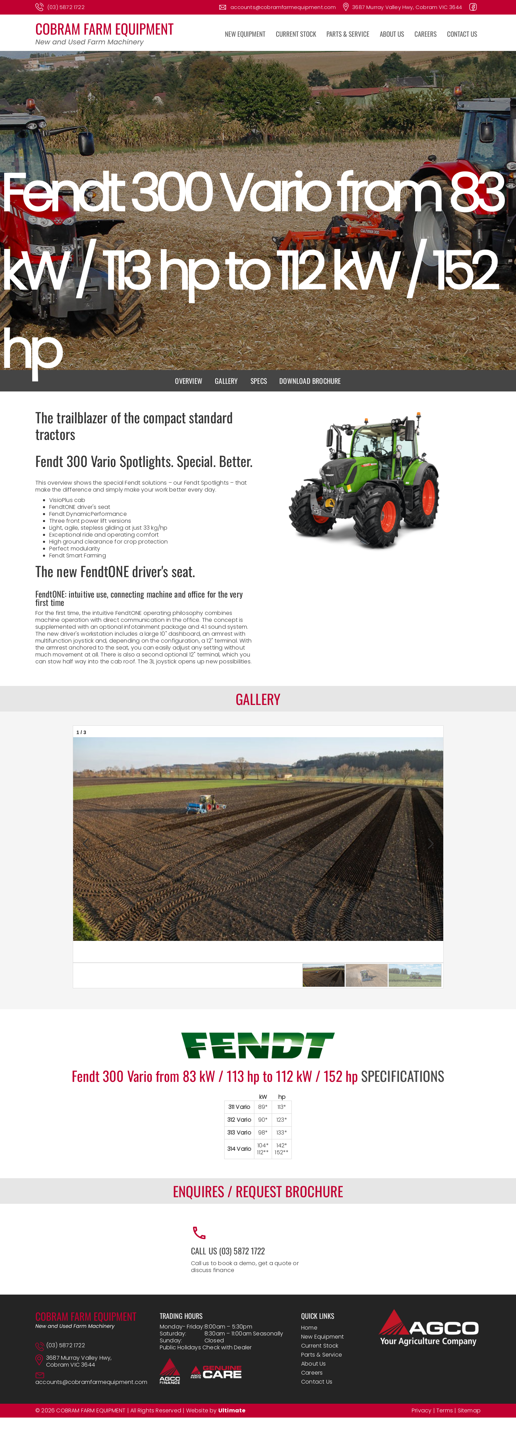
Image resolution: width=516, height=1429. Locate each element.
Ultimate (232, 1410)
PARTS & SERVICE (347, 33)
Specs (259, 381)
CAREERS (425, 33)
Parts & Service (321, 1355)
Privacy (421, 1410)
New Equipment (322, 1337)
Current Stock (320, 1346)
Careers (312, 1373)
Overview (188, 381)
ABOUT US (392, 33)
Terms (444, 1410)
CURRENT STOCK (296, 33)
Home (309, 1328)
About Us (313, 1364)
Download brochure (310, 381)
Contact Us (316, 1382)
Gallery (226, 381)
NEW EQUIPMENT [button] (245, 33)
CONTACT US (462, 33)
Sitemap (469, 1410)
